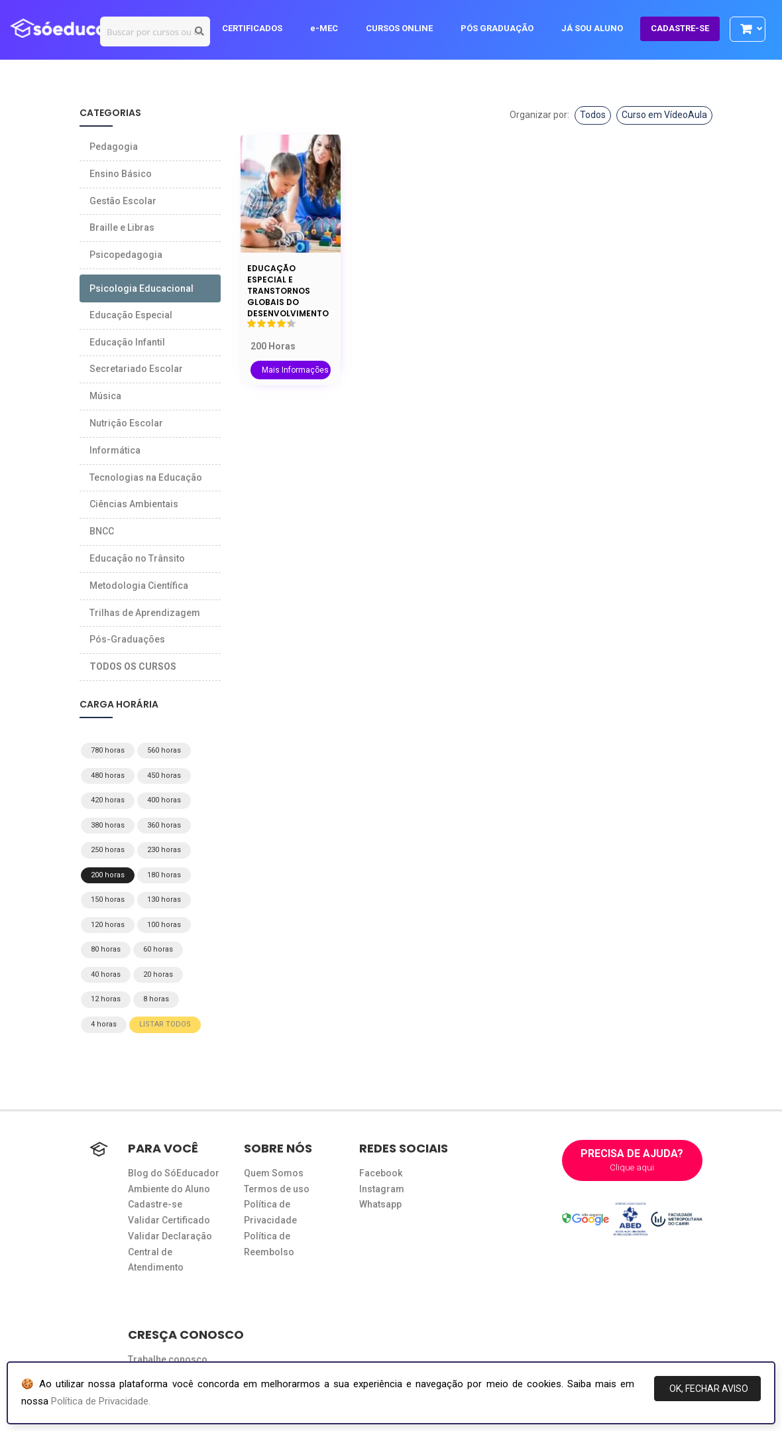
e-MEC (331, 28)
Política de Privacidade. (100, 1401)
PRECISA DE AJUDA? (632, 1160)
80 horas (106, 949)
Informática (114, 450)
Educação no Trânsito (137, 558)
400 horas (164, 800)
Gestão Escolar (122, 201)
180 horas (164, 875)
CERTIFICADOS (259, 28)
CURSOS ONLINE (405, 28)
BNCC (101, 531)
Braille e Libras (121, 227)
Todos (593, 114)
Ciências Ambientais (133, 504)
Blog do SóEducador (173, 1173)
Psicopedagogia (125, 254)
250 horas (108, 849)
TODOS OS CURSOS (132, 666)
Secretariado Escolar (136, 368)
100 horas (164, 924)
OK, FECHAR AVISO (708, 1388)
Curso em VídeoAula (664, 114)
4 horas (104, 1024)
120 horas (108, 924)
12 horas (106, 999)
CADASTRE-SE (686, 28)
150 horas (108, 899)
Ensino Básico (120, 173)
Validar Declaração (170, 1236)
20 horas (158, 974)
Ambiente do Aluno (169, 1189)
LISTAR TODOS (165, 1024)
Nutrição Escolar (126, 423)
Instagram (381, 1189)
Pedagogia (113, 146)
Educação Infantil (127, 342)
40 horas (106, 974)
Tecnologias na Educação (145, 477)
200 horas (108, 875)
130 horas (164, 899)
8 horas (156, 999)
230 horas (164, 849)
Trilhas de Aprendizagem (144, 612)
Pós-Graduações (127, 639)
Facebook (380, 1173)
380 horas (108, 825)
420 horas (108, 800)
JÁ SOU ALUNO (599, 28)
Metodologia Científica (138, 585)
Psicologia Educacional (141, 288)
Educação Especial (130, 315)
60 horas (158, 949)
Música (105, 396)
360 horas (164, 825)
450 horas (164, 775)
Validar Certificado (169, 1220)
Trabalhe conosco (167, 1359)
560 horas (164, 750)
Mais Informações (295, 370)
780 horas (108, 750)
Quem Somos (274, 1173)
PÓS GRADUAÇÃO (503, 28)
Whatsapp (380, 1204)
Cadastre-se (155, 1204)
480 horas (108, 775)
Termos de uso (276, 1189)
